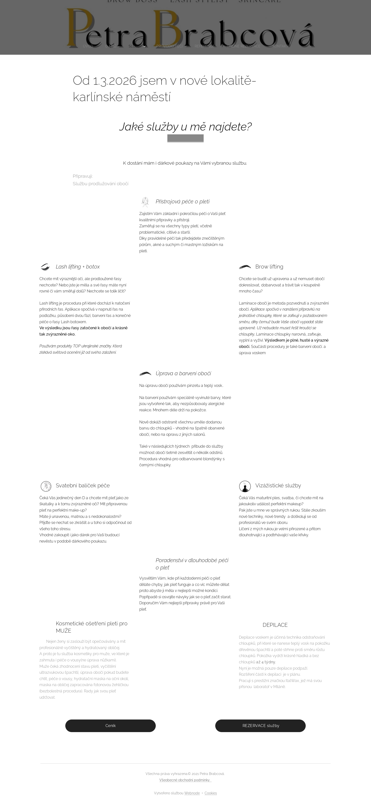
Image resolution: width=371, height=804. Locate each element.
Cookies (211, 793)
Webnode (192, 793)
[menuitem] (86, 46)
